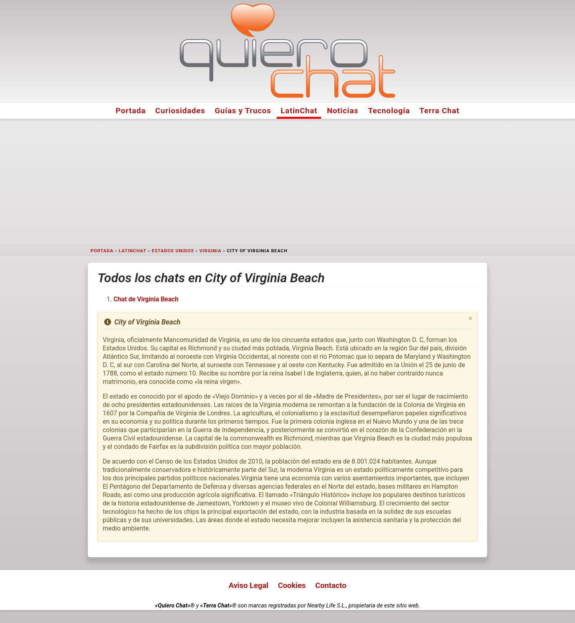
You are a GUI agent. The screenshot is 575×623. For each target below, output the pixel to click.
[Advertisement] (287, 182)
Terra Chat (440, 110)
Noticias (343, 110)
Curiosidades (180, 110)
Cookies (292, 585)
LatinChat (299, 110)
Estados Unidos (173, 251)
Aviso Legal (248, 585)
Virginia (210, 251)
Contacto (330, 585)
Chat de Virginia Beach (145, 299)
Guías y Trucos (243, 110)
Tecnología (389, 110)
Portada (131, 110)
